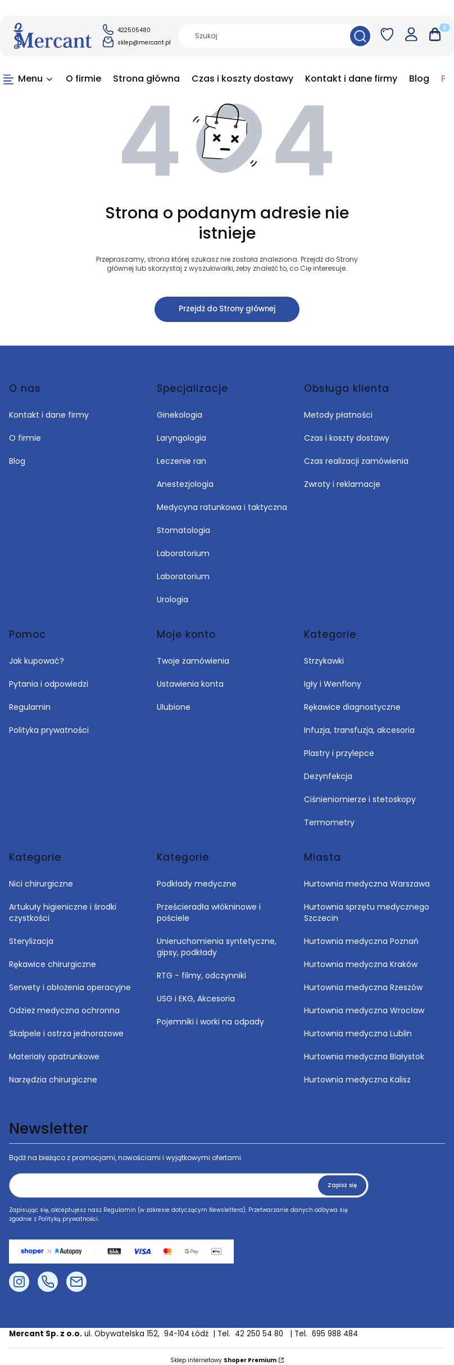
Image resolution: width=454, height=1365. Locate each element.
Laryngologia (181, 438)
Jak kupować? (36, 660)
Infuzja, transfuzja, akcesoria (359, 730)
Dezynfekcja (328, 776)
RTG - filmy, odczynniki (201, 975)
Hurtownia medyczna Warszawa (367, 883)
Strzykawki (324, 660)
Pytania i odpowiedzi (48, 684)
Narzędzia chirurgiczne (53, 1079)
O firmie (25, 438)
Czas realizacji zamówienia (356, 461)
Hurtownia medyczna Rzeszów (363, 987)
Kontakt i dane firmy (49, 414)
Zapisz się (342, 1185)
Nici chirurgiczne (41, 883)
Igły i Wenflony (332, 684)
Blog (17, 461)
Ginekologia (179, 414)
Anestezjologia (185, 484)
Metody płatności (338, 414)
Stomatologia (183, 530)
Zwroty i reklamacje (342, 484)
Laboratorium (183, 553)
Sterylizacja (31, 941)
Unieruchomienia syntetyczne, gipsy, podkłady (216, 947)
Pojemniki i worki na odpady (210, 1021)
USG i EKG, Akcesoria (196, 998)
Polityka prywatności (49, 730)
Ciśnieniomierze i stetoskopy (360, 799)
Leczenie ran (181, 461)
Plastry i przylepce (339, 753)
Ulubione (173, 707)
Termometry (329, 822)
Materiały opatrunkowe (54, 1056)
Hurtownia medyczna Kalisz (357, 1079)
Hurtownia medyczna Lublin (358, 1033)
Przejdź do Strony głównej (227, 308)
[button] (360, 36)
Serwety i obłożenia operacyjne (70, 987)
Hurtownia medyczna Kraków (360, 964)
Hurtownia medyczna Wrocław (364, 1010)
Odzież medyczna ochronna (64, 1010)
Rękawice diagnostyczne (352, 707)
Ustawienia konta (190, 684)
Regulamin (30, 707)
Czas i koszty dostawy (346, 438)
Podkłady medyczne (197, 883)
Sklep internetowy (223, 1360)
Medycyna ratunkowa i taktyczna (222, 507)
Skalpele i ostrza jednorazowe (66, 1033)
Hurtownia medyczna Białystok (364, 1056)
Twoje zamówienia (193, 660)
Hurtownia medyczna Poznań (361, 941)
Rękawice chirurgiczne (52, 964)
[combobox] (260, 36)
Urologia (172, 599)
